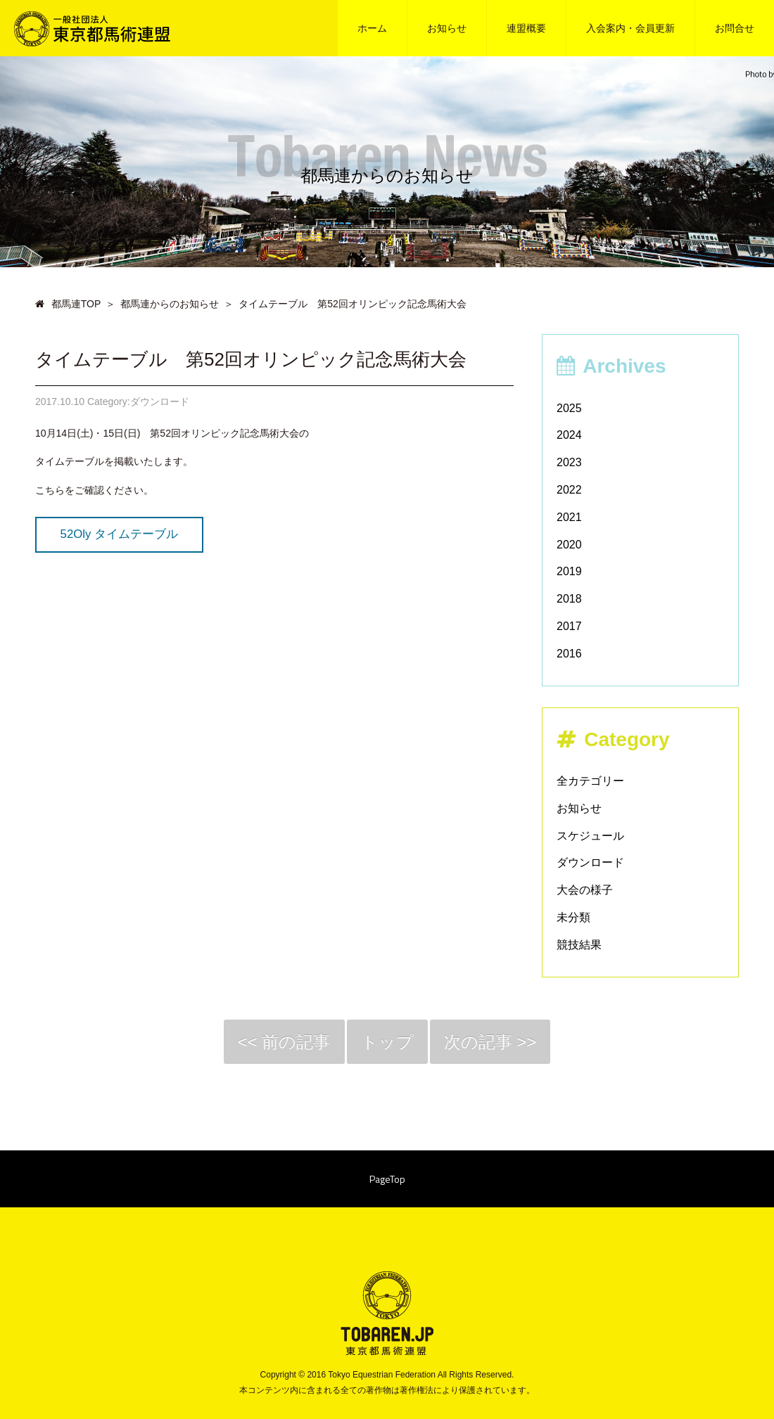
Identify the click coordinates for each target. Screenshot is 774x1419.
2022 (569, 490)
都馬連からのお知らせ (169, 303)
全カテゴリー (590, 781)
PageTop (387, 1178)
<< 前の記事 (284, 1041)
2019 (569, 571)
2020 (569, 545)
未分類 (573, 917)
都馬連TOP (68, 303)
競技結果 (579, 945)
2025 (569, 408)
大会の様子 (585, 890)
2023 (569, 462)
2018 (569, 599)
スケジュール (590, 836)
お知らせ (579, 808)
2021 (569, 517)
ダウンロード (590, 862)
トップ (387, 1041)
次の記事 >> (490, 1041)
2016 (569, 654)
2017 (569, 626)
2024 (569, 435)
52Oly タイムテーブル (120, 534)
